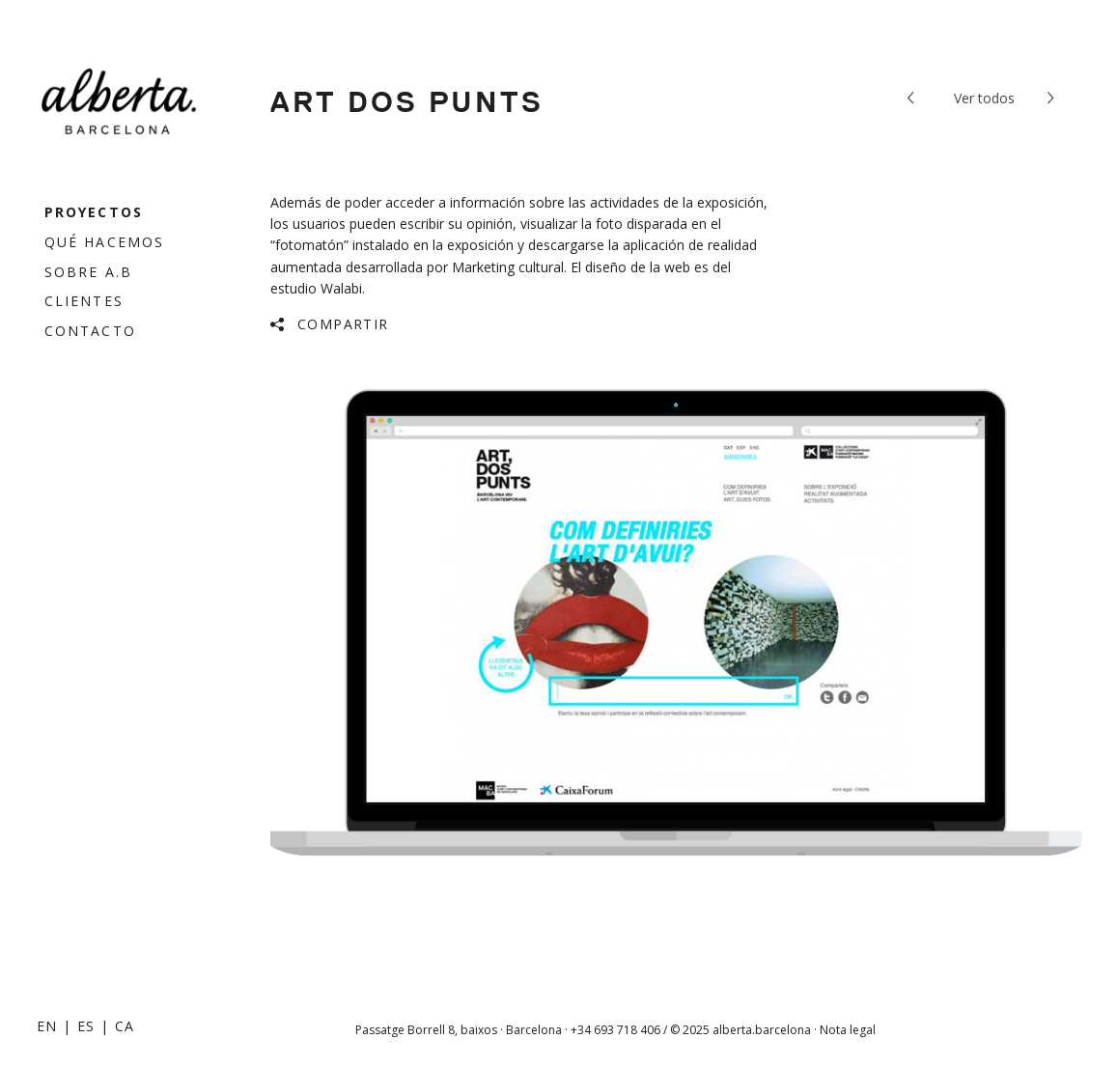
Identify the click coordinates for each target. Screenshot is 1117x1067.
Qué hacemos (104, 242)
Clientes (84, 301)
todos (984, 98)
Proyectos (93, 212)
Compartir (343, 324)
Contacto (90, 331)
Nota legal (848, 1030)
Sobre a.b (88, 272)
